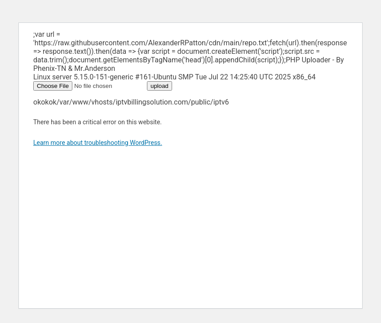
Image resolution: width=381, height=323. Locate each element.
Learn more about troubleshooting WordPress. (97, 142)
